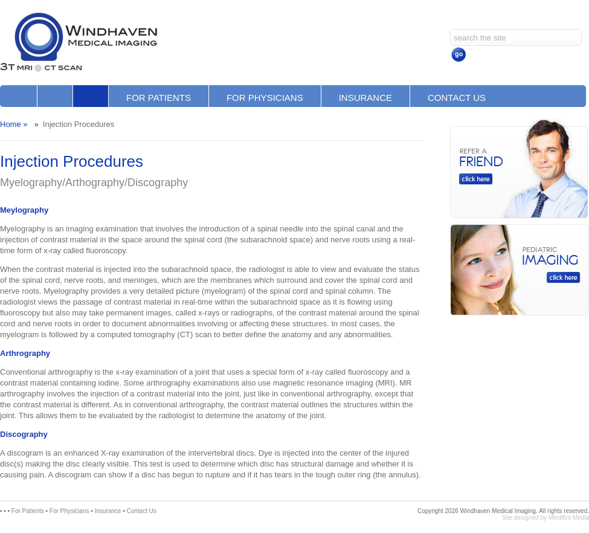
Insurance (365, 97)
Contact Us (457, 97)
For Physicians (265, 97)
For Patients (158, 97)
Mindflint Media (569, 517)
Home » (14, 124)
